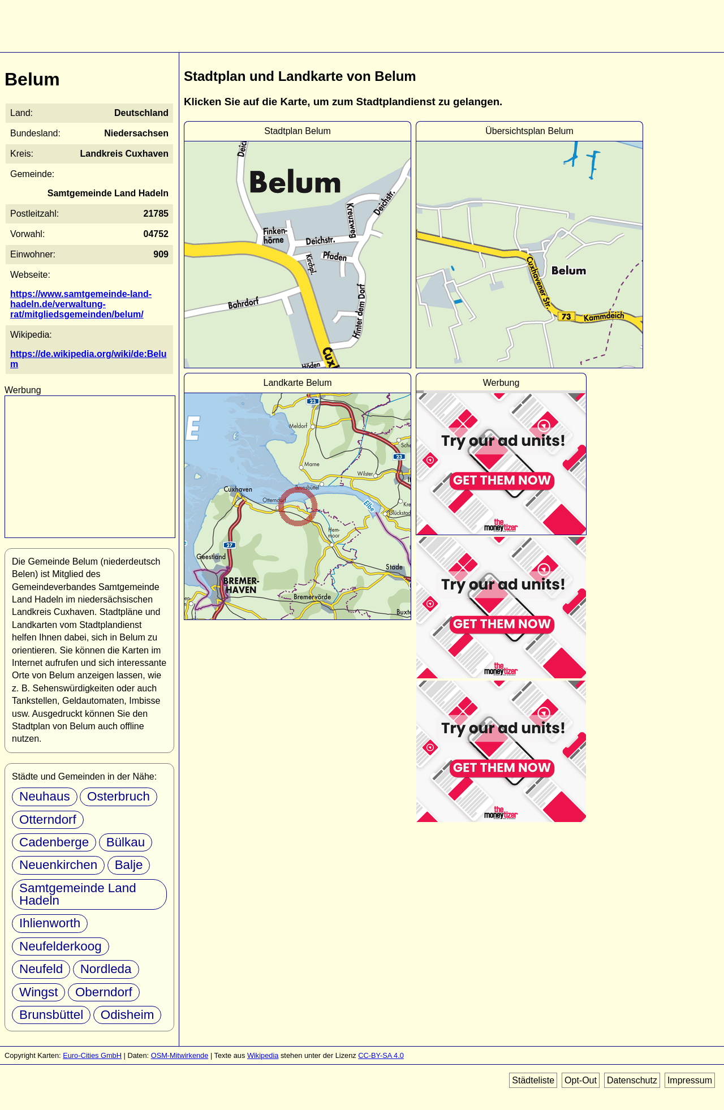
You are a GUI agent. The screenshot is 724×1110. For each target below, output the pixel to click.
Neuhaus (44, 796)
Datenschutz (632, 1080)
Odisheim (127, 1015)
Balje (129, 865)
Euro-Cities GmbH (92, 1055)
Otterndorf (47, 819)
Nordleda (106, 969)
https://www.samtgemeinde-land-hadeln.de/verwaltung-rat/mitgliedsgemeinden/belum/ (81, 304)
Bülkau (125, 842)
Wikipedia (262, 1055)
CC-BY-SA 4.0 (381, 1055)
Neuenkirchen (58, 865)
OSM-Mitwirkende (180, 1055)
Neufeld (41, 969)
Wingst (38, 992)
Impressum (689, 1080)
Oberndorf (103, 992)
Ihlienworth (49, 923)
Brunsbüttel (51, 1015)
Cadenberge (54, 842)
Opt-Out (580, 1080)
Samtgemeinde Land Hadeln (77, 894)
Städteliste (533, 1080)
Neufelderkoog (60, 946)
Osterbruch (118, 796)
